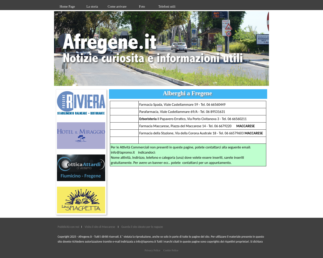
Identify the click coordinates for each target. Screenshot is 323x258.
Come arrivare (117, 6)
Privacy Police (152, 250)
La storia (92, 6)
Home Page (67, 6)
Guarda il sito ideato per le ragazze (142, 227)
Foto (142, 6)
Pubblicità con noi (69, 227)
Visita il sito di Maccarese (100, 227)
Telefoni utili (166, 6)
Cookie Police (170, 250)
